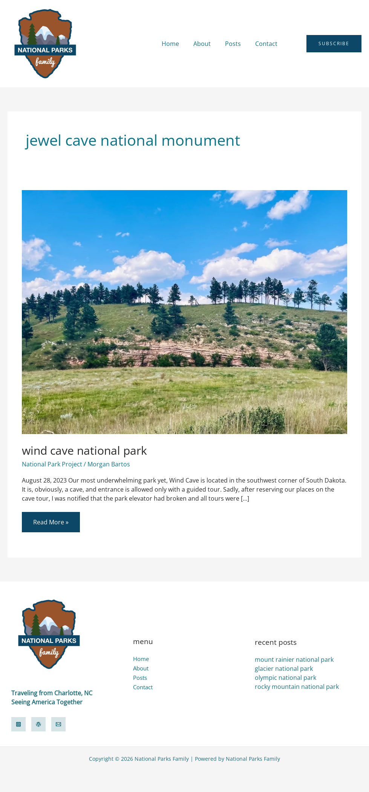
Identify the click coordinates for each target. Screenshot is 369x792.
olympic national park (285, 677)
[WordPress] (38, 724)
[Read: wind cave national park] (184, 311)
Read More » (51, 519)
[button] (295, 43)
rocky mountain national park (297, 686)
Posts (236, 44)
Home (178, 44)
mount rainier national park (294, 659)
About (207, 44)
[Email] (58, 724)
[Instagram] (18, 724)
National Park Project (52, 464)
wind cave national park (84, 450)
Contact (267, 44)
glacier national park (284, 668)
